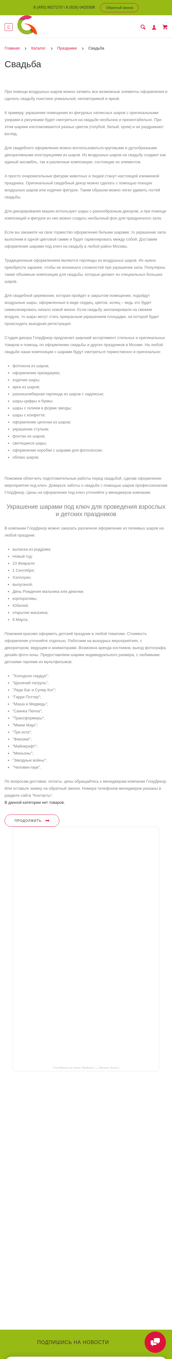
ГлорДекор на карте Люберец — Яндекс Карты (86, 1067)
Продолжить (32, 820)
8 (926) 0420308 (80, 7)
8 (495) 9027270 (47, 7)
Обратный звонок (119, 7)
